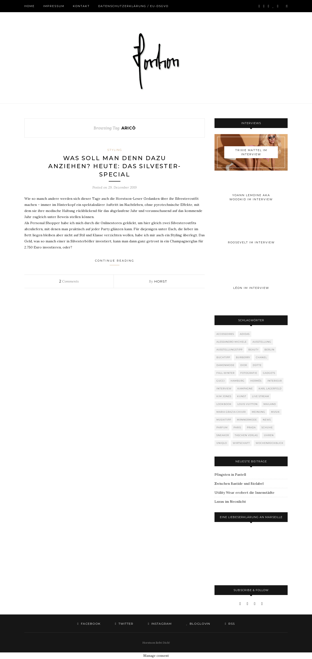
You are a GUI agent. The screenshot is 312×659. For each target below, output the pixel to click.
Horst (160, 281)
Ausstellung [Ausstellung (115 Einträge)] (262, 341)
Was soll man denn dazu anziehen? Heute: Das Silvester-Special (114, 166)
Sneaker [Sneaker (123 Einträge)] (222, 435)
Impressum (53, 6)
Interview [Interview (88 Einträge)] (224, 388)
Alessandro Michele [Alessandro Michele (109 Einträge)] (231, 341)
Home (29, 6)
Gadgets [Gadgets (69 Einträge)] (269, 373)
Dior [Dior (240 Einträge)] (243, 365)
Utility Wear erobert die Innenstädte (244, 492)
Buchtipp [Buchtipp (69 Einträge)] (223, 357)
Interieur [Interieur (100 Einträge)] (274, 380)
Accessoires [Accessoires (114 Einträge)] (225, 334)
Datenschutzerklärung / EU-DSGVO (133, 6)
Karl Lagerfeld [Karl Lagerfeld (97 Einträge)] (270, 388)
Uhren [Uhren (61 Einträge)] (269, 435)
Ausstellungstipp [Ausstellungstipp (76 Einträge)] (229, 349)
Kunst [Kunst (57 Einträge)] (241, 396)
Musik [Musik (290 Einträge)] (275, 412)
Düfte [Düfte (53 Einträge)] (257, 365)
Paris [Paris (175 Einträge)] (237, 427)
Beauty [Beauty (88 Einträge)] (253, 349)
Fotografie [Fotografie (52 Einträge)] (248, 373)
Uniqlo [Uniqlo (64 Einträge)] (221, 443)
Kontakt (81, 6)
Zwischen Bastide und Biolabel (238, 483)
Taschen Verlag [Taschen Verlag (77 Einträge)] (246, 435)
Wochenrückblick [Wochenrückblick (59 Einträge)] (269, 443)
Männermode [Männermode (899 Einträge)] (247, 419)
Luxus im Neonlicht (230, 501)
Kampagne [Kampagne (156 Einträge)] (245, 388)
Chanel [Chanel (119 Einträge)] (261, 357)
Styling (114, 150)
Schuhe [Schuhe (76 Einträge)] (267, 427)
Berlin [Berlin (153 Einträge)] (269, 349)
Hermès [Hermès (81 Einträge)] (256, 380)
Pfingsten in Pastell (230, 474)
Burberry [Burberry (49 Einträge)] (243, 357)
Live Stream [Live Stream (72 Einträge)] (260, 396)
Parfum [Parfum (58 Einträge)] (222, 427)
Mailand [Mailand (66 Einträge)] (269, 404)
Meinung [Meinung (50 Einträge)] (258, 412)
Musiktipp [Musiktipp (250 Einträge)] (223, 419)
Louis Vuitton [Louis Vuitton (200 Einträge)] (247, 404)
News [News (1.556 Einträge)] (267, 419)
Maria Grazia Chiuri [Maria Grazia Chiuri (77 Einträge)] (231, 412)
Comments (69, 281)
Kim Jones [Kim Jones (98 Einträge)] (223, 396)
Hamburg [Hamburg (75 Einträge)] (237, 380)
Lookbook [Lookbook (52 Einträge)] (224, 404)
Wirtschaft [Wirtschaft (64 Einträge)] (241, 443)
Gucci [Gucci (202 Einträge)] (220, 380)
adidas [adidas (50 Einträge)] (245, 334)
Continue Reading (114, 262)
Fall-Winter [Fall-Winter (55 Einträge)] (225, 373)
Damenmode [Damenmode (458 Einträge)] (225, 365)
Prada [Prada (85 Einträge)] (251, 427)
